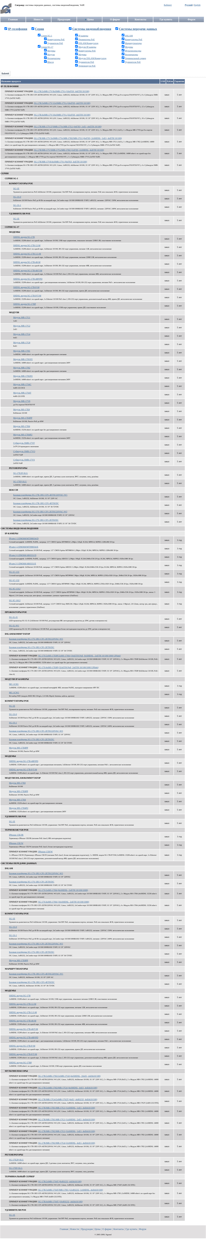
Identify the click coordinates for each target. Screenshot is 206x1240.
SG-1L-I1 (13, 617)
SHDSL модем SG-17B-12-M (26, 245)
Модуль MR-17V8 (21, 401)
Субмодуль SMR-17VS (24, 460)
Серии (39, 29)
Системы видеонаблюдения (91, 29)
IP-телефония (17, 29)
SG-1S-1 (17, 205)
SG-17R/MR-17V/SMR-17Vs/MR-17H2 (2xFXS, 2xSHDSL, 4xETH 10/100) (69, 150)
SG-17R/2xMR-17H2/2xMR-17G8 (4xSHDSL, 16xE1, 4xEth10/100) (69, 1076)
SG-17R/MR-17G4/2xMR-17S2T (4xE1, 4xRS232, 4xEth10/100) (67, 1099)
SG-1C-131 (14, 572)
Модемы (51, 51)
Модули (51, 54)
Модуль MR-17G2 (21, 326)
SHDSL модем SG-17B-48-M (26, 262)
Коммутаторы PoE (56, 39)
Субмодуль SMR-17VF (24, 443)
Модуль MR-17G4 (21, 334)
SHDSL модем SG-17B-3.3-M (27, 254)
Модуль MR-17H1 (21, 351)
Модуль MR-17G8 (21, 342)
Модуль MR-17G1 (21, 317)
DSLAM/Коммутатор (88, 43)
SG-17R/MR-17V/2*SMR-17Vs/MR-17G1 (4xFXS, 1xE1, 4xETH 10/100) (68, 126)
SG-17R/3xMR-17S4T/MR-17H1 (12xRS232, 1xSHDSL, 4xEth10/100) (70, 1190)
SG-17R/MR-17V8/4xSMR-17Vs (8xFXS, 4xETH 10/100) (60, 162)
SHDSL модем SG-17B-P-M (26, 287)
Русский (189, 5)
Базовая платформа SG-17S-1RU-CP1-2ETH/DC (36, 520)
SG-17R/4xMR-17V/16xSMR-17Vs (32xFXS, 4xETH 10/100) (62, 115)
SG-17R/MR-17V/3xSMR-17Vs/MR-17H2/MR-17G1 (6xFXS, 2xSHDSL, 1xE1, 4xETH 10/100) (78, 138)
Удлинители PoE (55, 43)
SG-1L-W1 (14, 625)
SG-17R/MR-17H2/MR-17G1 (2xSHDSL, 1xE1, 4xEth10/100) (66, 1131)
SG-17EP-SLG (20, 481)
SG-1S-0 (17, 197)
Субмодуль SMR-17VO (24, 451)
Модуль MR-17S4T (22, 393)
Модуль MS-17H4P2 (22, 434)
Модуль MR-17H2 (21, 368)
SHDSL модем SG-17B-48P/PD (27, 279)
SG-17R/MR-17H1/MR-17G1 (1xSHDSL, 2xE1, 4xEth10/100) (66, 1119)
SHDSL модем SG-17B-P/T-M (27, 296)
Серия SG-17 (47, 47)
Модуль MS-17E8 (21, 409)
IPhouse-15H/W (45, 851)
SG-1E (16, 188)
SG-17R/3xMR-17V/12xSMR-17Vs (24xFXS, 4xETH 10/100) (62, 103)
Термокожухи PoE (87, 66)
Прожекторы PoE (86, 39)
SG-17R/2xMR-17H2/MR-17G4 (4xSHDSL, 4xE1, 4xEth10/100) (67, 1088)
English (197, 5)
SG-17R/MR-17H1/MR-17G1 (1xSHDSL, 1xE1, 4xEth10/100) (66, 1108)
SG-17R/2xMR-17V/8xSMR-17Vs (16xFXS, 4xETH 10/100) (61, 91)
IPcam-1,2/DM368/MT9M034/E (23, 547)
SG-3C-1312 (14, 589)
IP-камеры (83, 36)
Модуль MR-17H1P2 (23, 359)
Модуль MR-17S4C (22, 384)
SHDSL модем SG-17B (24, 237)
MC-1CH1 (14, 684)
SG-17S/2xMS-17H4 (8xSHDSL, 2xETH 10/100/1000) (63, 890)
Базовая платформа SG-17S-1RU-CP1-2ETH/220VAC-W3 (40, 512)
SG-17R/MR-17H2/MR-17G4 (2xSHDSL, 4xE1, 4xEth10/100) (66, 1143)
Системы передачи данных (138, 29)
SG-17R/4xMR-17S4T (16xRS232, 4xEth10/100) (60, 1201)
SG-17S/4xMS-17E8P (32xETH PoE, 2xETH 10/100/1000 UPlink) (68, 667)
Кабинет (168, 5)
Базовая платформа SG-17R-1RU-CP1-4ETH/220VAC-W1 (40, 495)
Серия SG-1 (46, 36)
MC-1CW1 (14, 692)
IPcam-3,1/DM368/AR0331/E (22, 563)
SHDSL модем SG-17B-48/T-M (27, 270)
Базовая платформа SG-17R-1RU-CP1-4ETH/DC (36, 503)
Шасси (50, 62)
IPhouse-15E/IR (16, 835)
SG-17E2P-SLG (20, 473)
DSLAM (129, 36)
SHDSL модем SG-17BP (24, 304)
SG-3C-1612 (14, 600)
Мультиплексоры (133, 51)
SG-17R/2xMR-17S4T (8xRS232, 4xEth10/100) (60, 1181)
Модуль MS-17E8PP (22, 418)
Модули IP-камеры (87, 47)
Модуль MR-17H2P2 (23, 376)
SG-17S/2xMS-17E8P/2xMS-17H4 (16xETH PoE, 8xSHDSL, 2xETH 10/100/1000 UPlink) (79, 656)
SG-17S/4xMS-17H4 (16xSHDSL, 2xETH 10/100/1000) (63, 902)
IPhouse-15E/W (16, 843)
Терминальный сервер (135, 58)
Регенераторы (53, 58)
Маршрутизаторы (133, 43)
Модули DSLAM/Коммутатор (92, 58)
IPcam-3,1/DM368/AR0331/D (22, 555)
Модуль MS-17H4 (21, 426)
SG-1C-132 (14, 580)
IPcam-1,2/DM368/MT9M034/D (24, 538)
